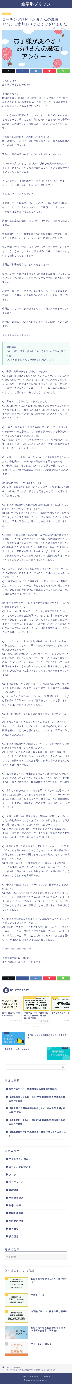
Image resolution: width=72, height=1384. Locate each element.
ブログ (12, 1174)
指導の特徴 (15, 1205)
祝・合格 (14, 1228)
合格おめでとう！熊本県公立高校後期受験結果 (33, 1089)
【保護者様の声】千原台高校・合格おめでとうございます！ (37, 1134)
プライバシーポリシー (30, 1376)
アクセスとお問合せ (20, 1159)
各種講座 (7, 14)
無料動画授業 (16, 1221)
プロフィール (16, 1182)
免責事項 (47, 1376)
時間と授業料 (16, 1213)
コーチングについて (20, 1166)
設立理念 (14, 1236)
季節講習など (16, 1198)
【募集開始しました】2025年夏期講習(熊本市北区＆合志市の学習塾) (37, 1122)
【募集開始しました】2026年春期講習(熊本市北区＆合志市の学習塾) (37, 1099)
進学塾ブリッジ (36, 4)
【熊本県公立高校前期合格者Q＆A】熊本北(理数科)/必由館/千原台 (37, 1110)
